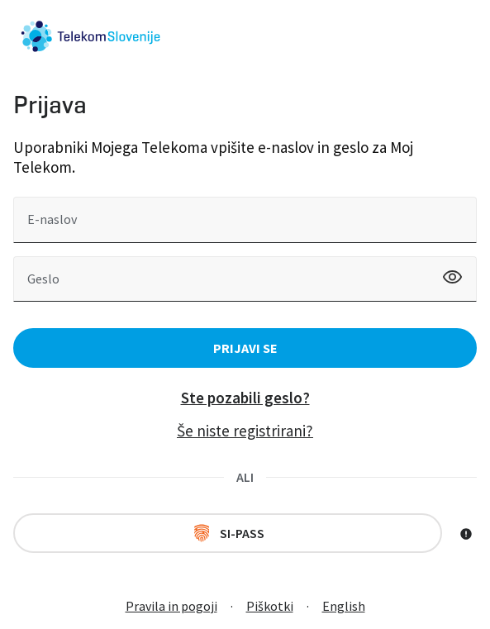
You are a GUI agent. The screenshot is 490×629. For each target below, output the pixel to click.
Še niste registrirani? (245, 431)
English (343, 606)
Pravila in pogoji (171, 606)
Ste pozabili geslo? (245, 397)
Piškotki (269, 606)
